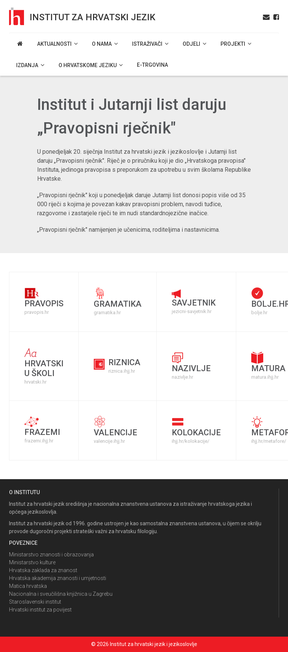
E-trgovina (152, 65)
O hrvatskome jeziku (90, 65)
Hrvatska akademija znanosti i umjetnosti (57, 578)
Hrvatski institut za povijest (40, 610)
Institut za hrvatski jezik (92, 17)
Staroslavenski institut (35, 602)
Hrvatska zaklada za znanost (43, 570)
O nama (105, 44)
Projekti (235, 44)
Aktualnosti (57, 44)
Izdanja (30, 65)
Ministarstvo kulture (32, 562)
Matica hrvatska (28, 586)
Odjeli (194, 44)
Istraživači (150, 44)
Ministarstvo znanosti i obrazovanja (51, 555)
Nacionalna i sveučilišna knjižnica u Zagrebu (60, 594)
